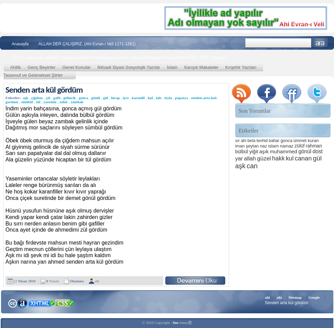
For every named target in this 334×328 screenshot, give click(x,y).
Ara (320, 43)
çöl (48, 98)
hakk (278, 158)
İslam (172, 67)
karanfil (138, 98)
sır (237, 140)
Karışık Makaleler (201, 67)
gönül (95, 98)
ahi (97, 281)
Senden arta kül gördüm (44, 89)
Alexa (22, 303)
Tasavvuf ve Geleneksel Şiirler (33, 75)
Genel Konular (76, 67)
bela (251, 140)
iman (240, 146)
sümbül (27, 102)
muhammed (283, 151)
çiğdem (37, 98)
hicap (115, 98)
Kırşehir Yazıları (240, 67)
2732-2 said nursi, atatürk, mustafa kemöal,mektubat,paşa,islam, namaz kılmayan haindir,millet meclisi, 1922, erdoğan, (119, 57)
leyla (168, 98)
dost (318, 151)
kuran (313, 140)
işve (126, 98)
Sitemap (295, 297)
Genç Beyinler (42, 67)
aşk (25, 98)
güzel (264, 158)
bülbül (241, 151)
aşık (264, 151)
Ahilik (15, 67)
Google (314, 297)
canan (303, 158)
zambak (77, 102)
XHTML (41, 302)
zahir (63, 102)
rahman (314, 146)
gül (105, 98)
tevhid (262, 140)
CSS (64, 303)
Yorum (52, 281)
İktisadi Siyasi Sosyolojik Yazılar (128, 67)
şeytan (252, 146)
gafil (56, 98)
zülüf (299, 146)
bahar (274, 140)
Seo (176, 323)
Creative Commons (12, 303)
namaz (286, 146)
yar (239, 158)
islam (273, 146)
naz (263, 146)
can (252, 166)
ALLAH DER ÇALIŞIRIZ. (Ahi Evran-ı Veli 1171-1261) (87, 44)
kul (150, 98)
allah (250, 158)
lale (159, 98)
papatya (181, 98)
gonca (83, 98)
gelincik (69, 98)
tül (38, 102)
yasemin (50, 102)
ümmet (300, 140)
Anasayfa (20, 44)
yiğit (253, 151)
